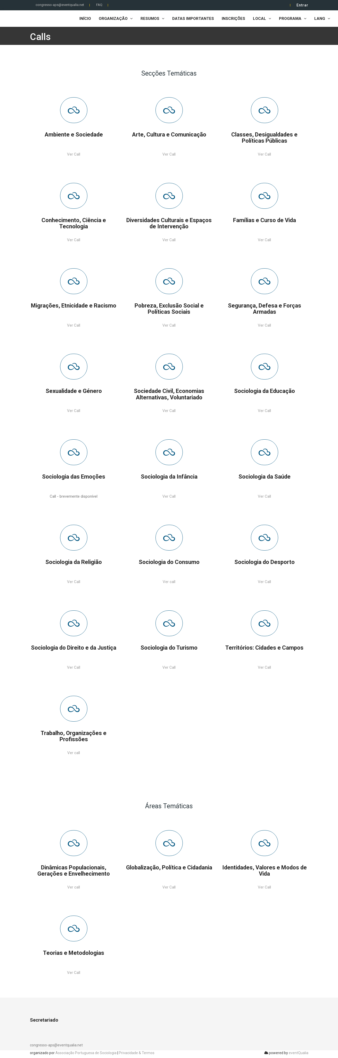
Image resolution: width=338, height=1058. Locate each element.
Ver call (169, 581)
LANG (322, 18)
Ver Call (73, 154)
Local (262, 18)
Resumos (152, 18)
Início (85, 18)
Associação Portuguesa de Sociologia (86, 1053)
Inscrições (233, 18)
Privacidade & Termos (136, 1053)
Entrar (302, 5)
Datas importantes (193, 18)
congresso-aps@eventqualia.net (60, 5)
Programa (293, 18)
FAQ (99, 5)
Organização (116, 18)
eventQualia (298, 1053)
